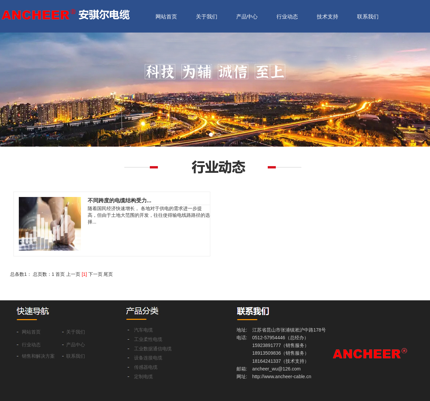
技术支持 (327, 16)
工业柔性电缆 (148, 339)
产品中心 (247, 16)
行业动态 (287, 16)
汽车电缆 (143, 330)
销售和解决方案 (38, 356)
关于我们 (206, 16)
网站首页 (166, 16)
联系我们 (368, 16)
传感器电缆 (146, 367)
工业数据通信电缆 (153, 348)
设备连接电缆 (148, 357)
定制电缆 (143, 376)
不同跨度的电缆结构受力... (119, 200)
